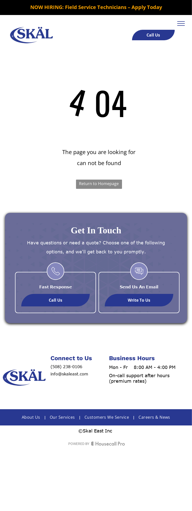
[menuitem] (32, 417)
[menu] (181, 23)
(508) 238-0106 (66, 366)
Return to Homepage (99, 183)
